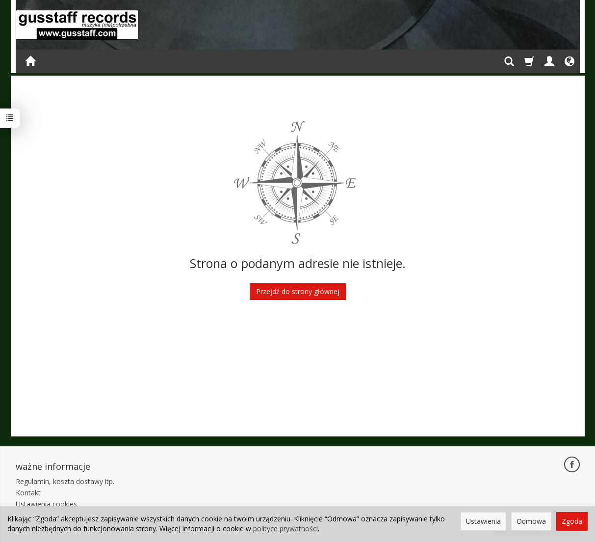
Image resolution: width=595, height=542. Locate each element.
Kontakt (28, 492)
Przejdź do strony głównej (297, 291)
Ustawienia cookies (46, 504)
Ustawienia (483, 521)
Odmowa (531, 521)
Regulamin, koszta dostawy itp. (65, 481)
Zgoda (572, 521)
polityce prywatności (285, 528)
